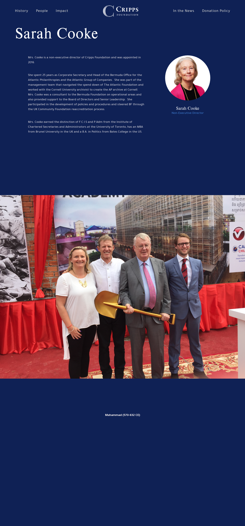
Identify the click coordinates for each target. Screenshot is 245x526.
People (42, 11)
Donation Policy (216, 11)
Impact (62, 11)
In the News (183, 11)
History (21, 11)
